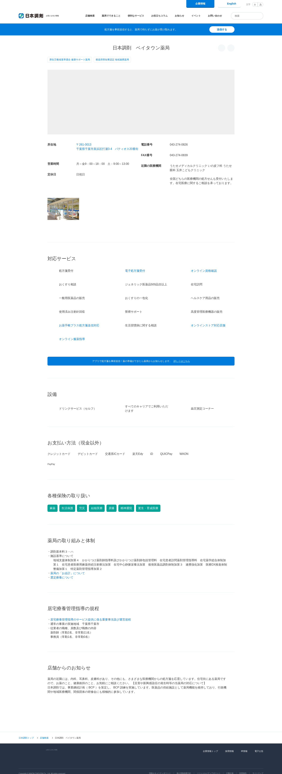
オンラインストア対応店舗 (208, 315)
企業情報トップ (210, 741)
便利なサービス (136, 15)
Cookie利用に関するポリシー (159, 766)
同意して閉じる (250, 768)
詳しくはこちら (182, 351)
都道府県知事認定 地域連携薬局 (112, 59)
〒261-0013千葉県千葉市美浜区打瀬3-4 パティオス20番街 (107, 146)
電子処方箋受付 (135, 260)
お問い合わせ (215, 15)
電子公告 (259, 741)
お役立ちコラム (159, 15)
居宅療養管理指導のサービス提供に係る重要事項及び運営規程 (90, 609)
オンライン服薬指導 (72, 329)
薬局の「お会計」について (67, 563)
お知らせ (179, 15)
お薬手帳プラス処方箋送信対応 (79, 315)
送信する (222, 29)
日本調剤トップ (26, 728)
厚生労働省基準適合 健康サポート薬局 (69, 59)
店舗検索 (90, 15)
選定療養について (61, 567)
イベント (196, 15)
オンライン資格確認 (204, 260)
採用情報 (229, 741)
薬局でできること (111, 15)
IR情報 (244, 741)
